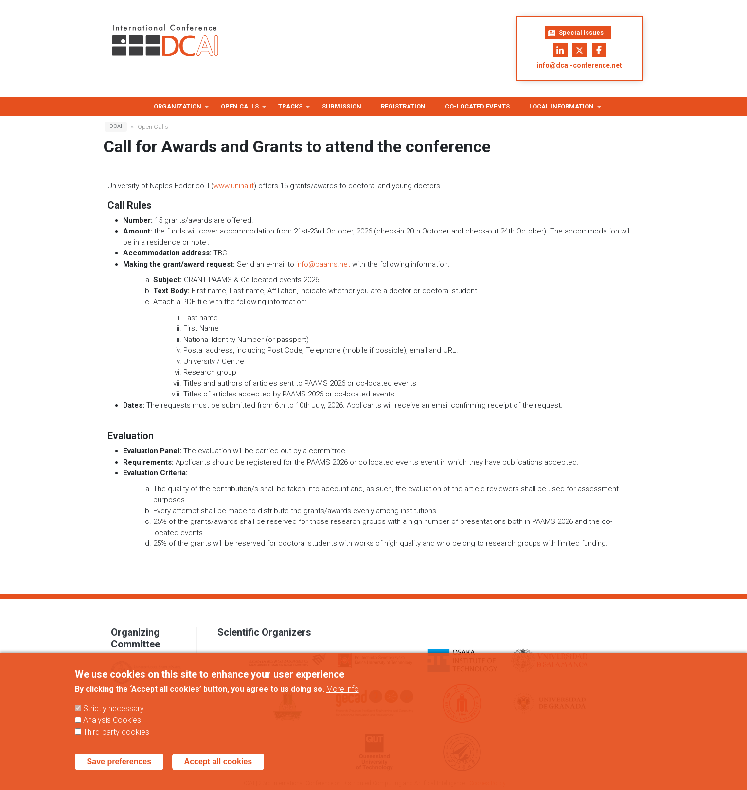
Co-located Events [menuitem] (477, 106)
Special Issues (576, 32)
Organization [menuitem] (177, 109)
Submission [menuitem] (341, 106)
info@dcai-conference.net (579, 65)
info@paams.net (323, 264)
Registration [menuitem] (403, 106)
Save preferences (119, 771)
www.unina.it (233, 185)
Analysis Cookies (112, 729)
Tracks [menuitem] (290, 109)
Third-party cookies (116, 741)
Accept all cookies (218, 771)
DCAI (115, 126)
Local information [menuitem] (561, 109)
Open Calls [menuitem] (239, 109)
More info (342, 698)
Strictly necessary (113, 717)
